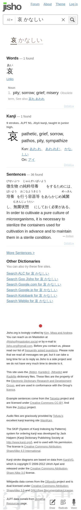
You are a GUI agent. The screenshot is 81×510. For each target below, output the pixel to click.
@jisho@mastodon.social (22, 341)
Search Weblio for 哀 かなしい (29, 301)
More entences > (20, 253)
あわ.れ (35, 148)
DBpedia (50, 481)
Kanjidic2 (43, 372)
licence (10, 389)
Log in (73, 4)
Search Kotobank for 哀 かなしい (31, 295)
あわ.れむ (52, 148)
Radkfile (11, 376)
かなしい (30, 40)
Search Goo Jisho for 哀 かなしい (32, 279)
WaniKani (46, 420)
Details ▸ (69, 106)
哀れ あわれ (36, 98)
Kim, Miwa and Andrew (58, 332)
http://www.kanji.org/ (18, 442)
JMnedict (56, 372)
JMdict (33, 372)
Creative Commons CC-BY (46, 402)
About (48, 4)
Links (10, 79)
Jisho (12, 7)
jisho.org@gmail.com (19, 345)
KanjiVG (68, 459)
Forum (35, 4)
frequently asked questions (41, 350)
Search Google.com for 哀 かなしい (33, 284)
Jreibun (69, 236)
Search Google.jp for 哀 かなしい (31, 290)
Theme (60, 4)
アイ (31, 159)
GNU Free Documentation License (52, 490)
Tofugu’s (58, 415)
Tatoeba (55, 398)
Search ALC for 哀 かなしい (27, 273)
